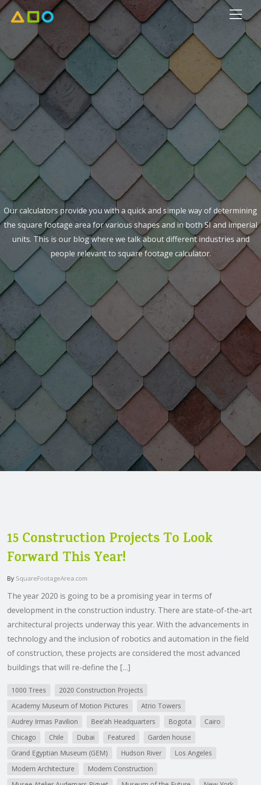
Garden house (169, 737)
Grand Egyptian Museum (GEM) (59, 752)
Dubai (86, 737)
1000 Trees (28, 689)
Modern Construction (120, 768)
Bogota (180, 721)
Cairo (212, 721)
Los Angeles (193, 752)
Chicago (23, 737)
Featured (121, 737)
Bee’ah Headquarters (123, 721)
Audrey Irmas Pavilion (44, 721)
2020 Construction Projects (101, 689)
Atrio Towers (161, 705)
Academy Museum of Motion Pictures (69, 705)
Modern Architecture (43, 768)
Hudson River (141, 752)
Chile (56, 737)
